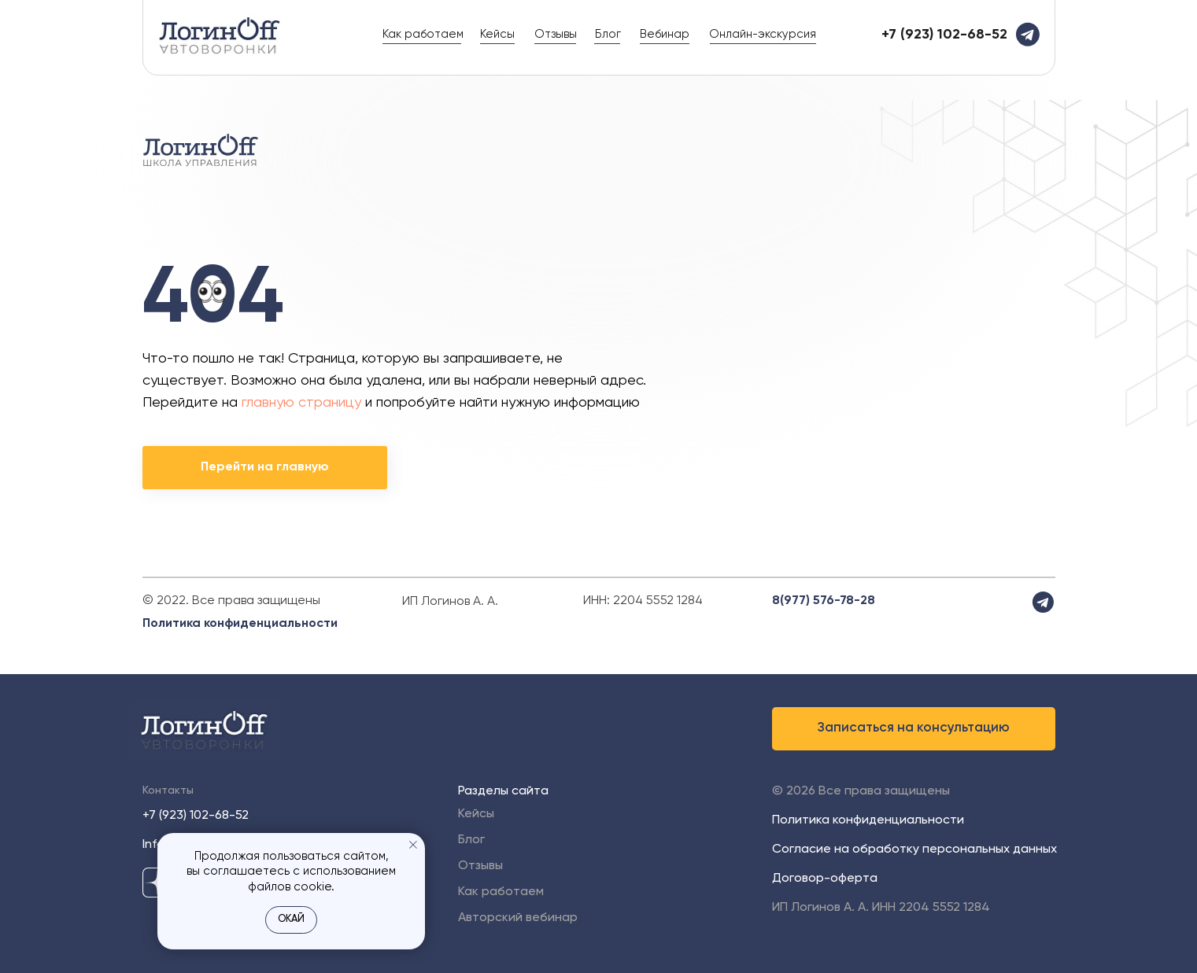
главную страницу (301, 403)
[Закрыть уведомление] (413, 845)
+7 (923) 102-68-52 (195, 815)
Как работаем (423, 34)
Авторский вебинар (518, 918)
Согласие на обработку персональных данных (914, 849)
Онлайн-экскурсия (762, 34)
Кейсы (497, 34)
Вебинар (664, 34)
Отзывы (555, 34)
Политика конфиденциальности (240, 623)
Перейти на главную (265, 467)
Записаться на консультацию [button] (914, 728)
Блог (608, 34)
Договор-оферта (824, 878)
